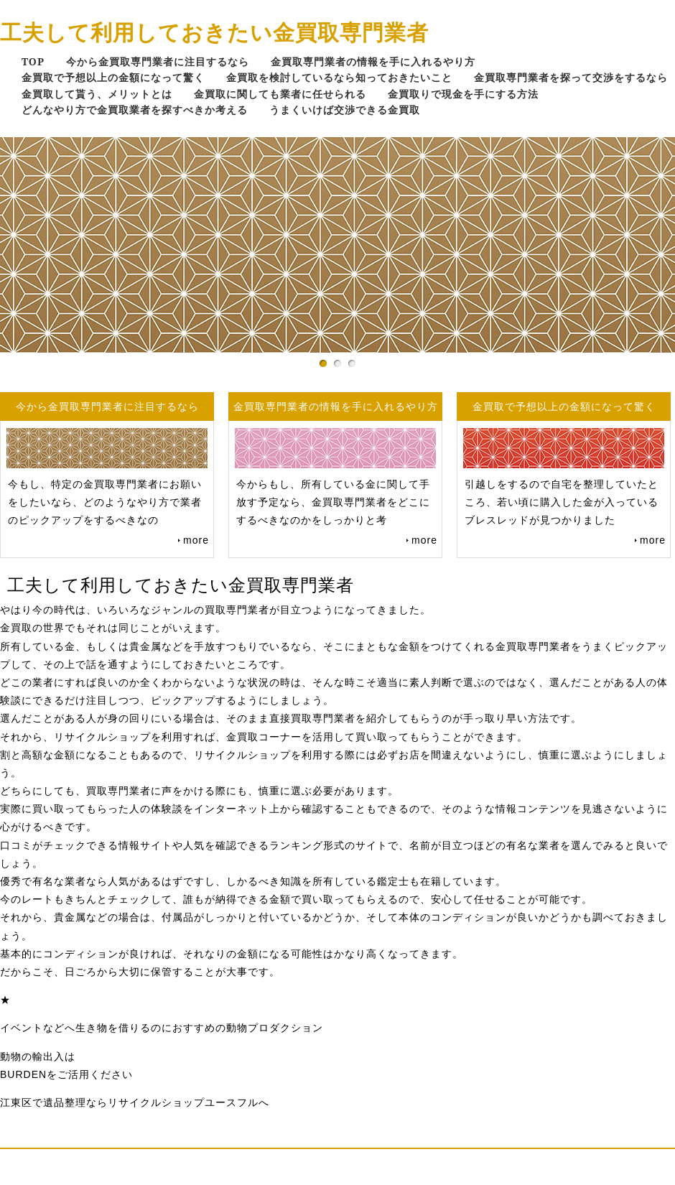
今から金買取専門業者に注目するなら (157, 61)
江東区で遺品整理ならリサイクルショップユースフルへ (134, 1102)
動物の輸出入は (37, 1056)
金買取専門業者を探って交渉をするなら (571, 77)
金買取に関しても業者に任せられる (280, 94)
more (196, 540)
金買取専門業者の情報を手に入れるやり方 (373, 61)
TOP (33, 61)
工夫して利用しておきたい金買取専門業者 (214, 32)
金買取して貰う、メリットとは (97, 94)
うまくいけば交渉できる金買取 (344, 109)
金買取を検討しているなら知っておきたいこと (339, 77)
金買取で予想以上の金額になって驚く (113, 77)
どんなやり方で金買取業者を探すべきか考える (135, 109)
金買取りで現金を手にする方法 (463, 94)
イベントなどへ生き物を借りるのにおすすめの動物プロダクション (161, 1027)
